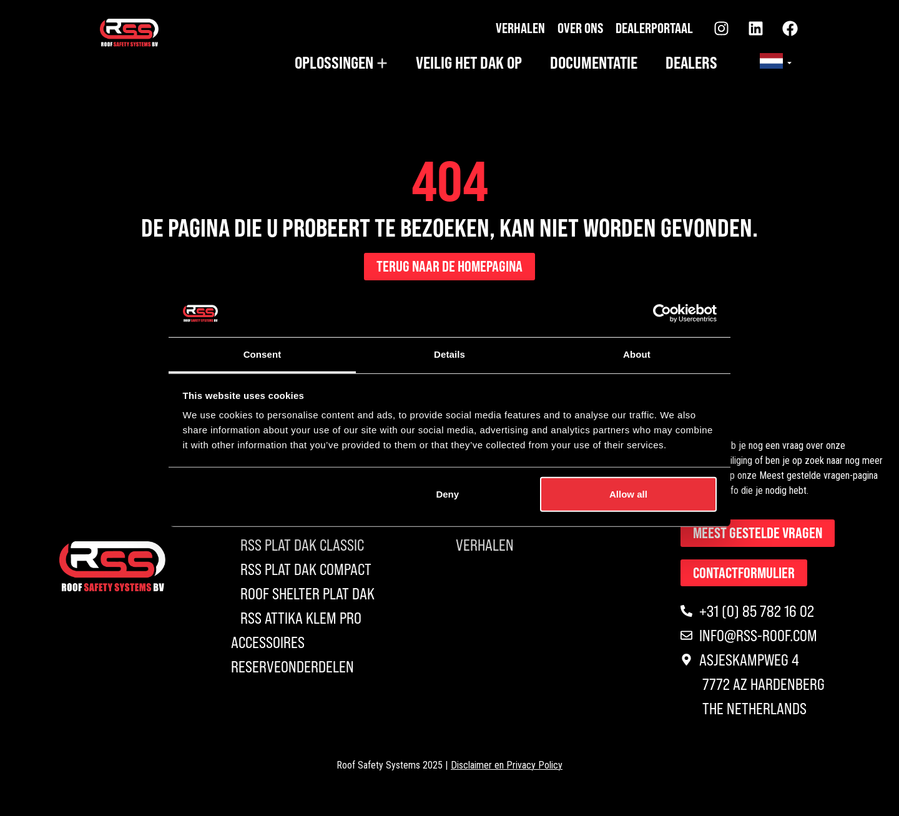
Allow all (628, 494)
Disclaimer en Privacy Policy (506, 768)
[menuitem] (341, 63)
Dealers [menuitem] (691, 62)
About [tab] (637, 354)
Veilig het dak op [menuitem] (469, 62)
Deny (447, 494)
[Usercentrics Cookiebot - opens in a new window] (662, 313)
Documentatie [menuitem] (593, 62)
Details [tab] (449, 354)
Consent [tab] (262, 354)
